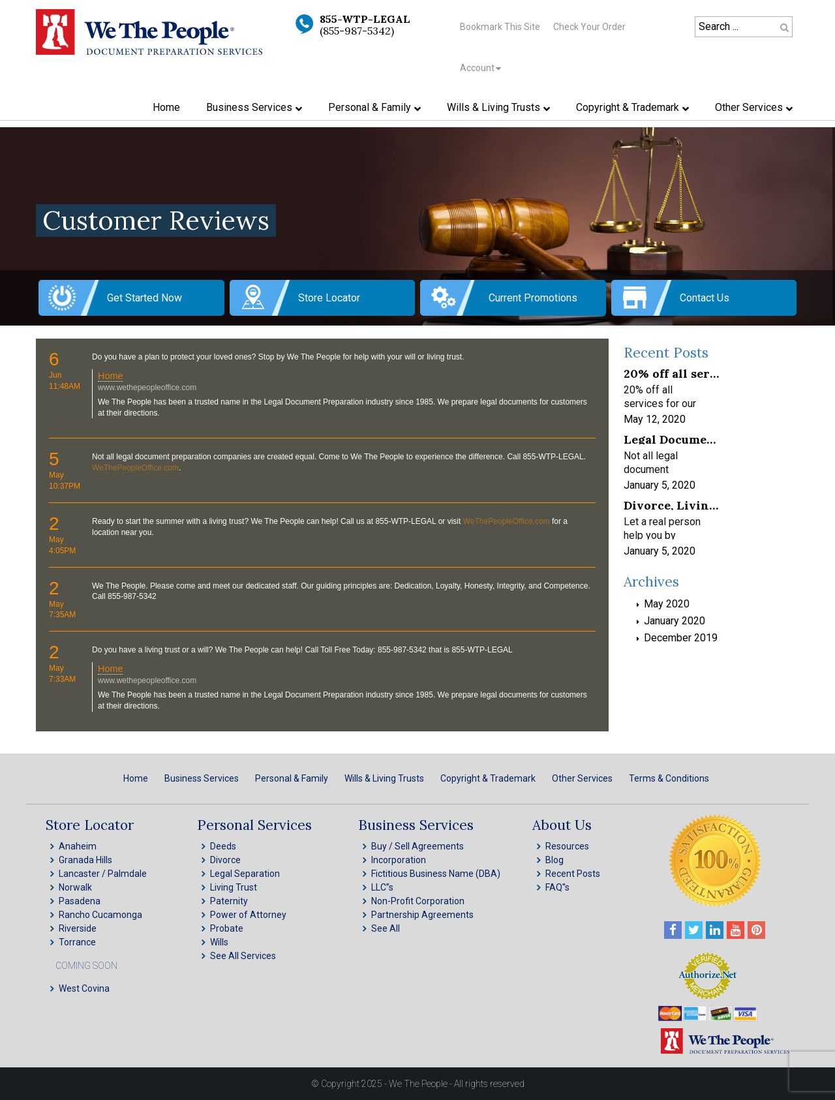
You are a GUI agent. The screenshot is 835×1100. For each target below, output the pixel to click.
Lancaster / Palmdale (103, 873)
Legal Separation (245, 873)
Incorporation (398, 860)
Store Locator (329, 298)
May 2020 (667, 604)
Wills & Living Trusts (384, 778)
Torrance (77, 942)
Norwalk (75, 887)
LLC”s (382, 887)
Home (110, 376)
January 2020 (674, 621)
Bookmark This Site (500, 27)
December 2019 (681, 638)
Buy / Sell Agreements (417, 846)
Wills (219, 942)
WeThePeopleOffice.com (135, 467)
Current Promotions (533, 298)
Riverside (78, 928)
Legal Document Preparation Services (671, 438)
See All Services (243, 956)
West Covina (84, 988)
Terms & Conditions (669, 778)
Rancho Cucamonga (100, 914)
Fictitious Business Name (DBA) (435, 873)
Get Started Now (144, 298)
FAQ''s (557, 887)
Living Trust (233, 887)
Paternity (229, 901)
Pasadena (79, 901)
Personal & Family (291, 778)
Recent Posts (572, 873)
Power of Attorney (248, 914)
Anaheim (78, 846)
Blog (554, 860)
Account (477, 68)
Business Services (201, 778)
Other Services (582, 778)
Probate (226, 928)
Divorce (225, 860)
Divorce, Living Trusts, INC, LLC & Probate (671, 504)
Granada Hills (85, 860)
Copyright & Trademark (488, 778)
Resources (567, 846)
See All (385, 928)
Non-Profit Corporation (417, 901)
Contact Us (704, 298)
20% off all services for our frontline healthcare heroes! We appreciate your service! (671, 372)
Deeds (223, 846)
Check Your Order (589, 27)
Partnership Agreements (422, 914)
